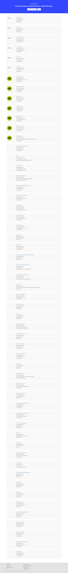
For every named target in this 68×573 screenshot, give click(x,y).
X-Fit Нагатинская (19, 47)
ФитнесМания (18, 442)
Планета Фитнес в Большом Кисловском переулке (25, 254)
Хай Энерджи (18, 482)
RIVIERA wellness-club (20, 373)
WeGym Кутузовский (19, 86)
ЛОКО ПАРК (18, 314)
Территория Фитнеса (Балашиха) (22, 413)
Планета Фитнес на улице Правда (22, 274)
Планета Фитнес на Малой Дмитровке (23, 264)
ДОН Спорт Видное (19, 502)
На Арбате (18, 492)
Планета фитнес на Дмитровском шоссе (23, 472)
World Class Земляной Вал (21, 452)
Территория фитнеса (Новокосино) (22, 403)
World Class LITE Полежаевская (21, 195)
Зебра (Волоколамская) (20, 324)
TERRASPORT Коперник (20, 383)
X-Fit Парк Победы (19, 37)
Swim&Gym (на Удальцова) (21, 175)
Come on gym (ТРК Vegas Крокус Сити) (23, 185)
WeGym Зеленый (19, 96)
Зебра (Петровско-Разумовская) (22, 541)
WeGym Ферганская (19, 126)
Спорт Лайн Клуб (19, 165)
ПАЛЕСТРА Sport (19, 205)
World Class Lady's (19, 225)
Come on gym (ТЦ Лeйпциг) (21, 353)
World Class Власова (20, 215)
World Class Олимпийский (20, 294)
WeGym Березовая (19, 76)
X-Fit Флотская (18, 27)
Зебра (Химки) (18, 551)
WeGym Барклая (19, 106)
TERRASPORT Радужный (20, 393)
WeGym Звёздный (19, 136)
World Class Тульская (20, 304)
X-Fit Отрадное (19, 17)
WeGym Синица (19, 116)
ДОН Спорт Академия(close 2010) (22, 512)
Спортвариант (18, 462)
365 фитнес (18, 363)
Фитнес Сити (18, 284)
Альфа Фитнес (18, 235)
